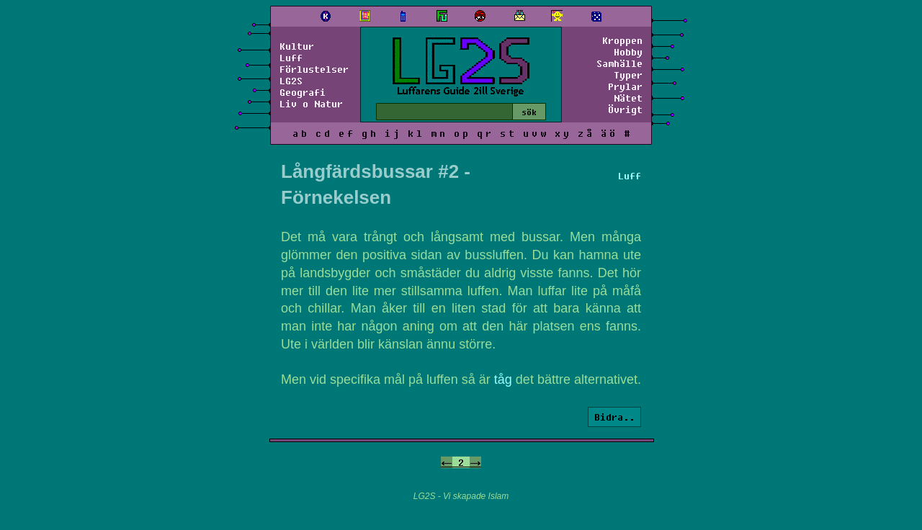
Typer (628, 75)
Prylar (625, 86)
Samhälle (619, 63)
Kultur (296, 46)
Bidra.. (614, 417)
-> (475, 462)
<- (446, 462)
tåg (503, 379)
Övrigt (625, 109)
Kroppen (622, 40)
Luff (291, 57)
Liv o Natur (311, 103)
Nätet (628, 98)
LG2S (291, 80)
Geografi (302, 92)
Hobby (628, 52)
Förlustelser (314, 69)
